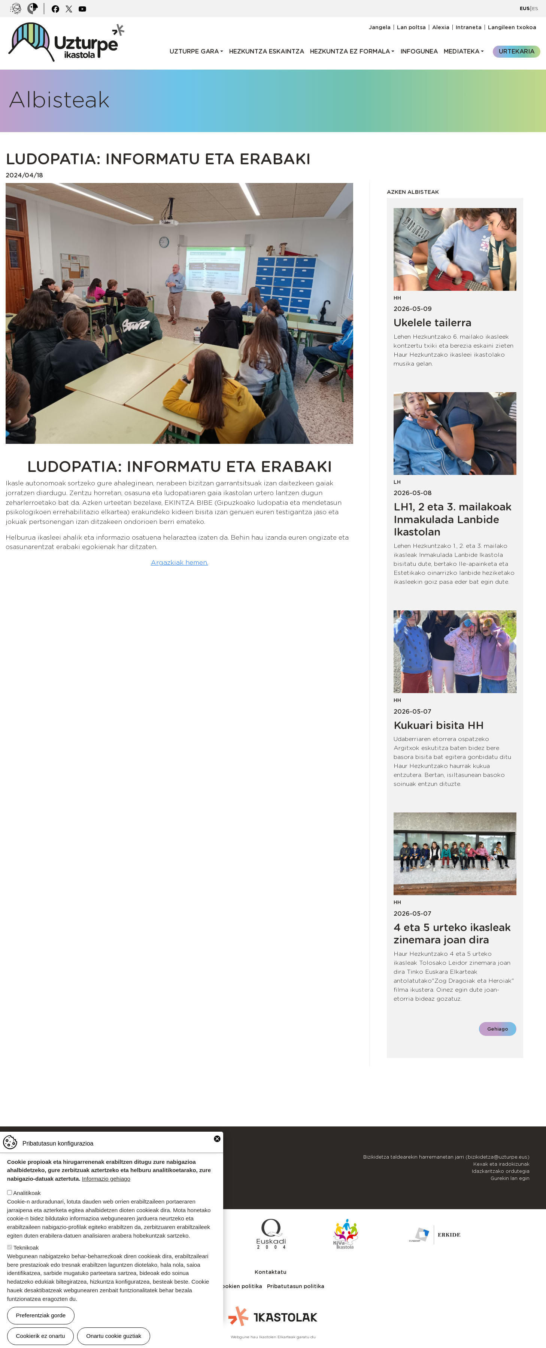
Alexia (440, 27)
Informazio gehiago (106, 1178)
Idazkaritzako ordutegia (501, 1171)
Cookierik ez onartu (40, 1336)
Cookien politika (239, 1286)
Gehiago (497, 1029)
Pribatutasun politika (295, 1286)
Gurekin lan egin (510, 1178)
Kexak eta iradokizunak (501, 1164)
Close (217, 1138)
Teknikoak (26, 1247)
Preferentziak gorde (41, 1315)
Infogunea (419, 51)
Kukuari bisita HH (439, 725)
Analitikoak (26, 1193)
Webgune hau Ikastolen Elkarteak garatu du (273, 1337)
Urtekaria (516, 51)
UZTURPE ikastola (66, 26)
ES (535, 8)
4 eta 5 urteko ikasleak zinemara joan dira (452, 933)
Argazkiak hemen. (179, 562)
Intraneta (469, 27)
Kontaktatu (270, 1272)
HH (397, 298)
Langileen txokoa (512, 27)
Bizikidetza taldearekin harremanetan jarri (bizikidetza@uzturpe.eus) (446, 1157)
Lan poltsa (411, 27)
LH (397, 482)
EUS (525, 8)
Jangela (380, 27)
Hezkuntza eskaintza (266, 51)
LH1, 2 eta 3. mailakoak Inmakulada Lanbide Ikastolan (453, 519)
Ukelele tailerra (432, 322)
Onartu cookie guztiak (113, 1336)
